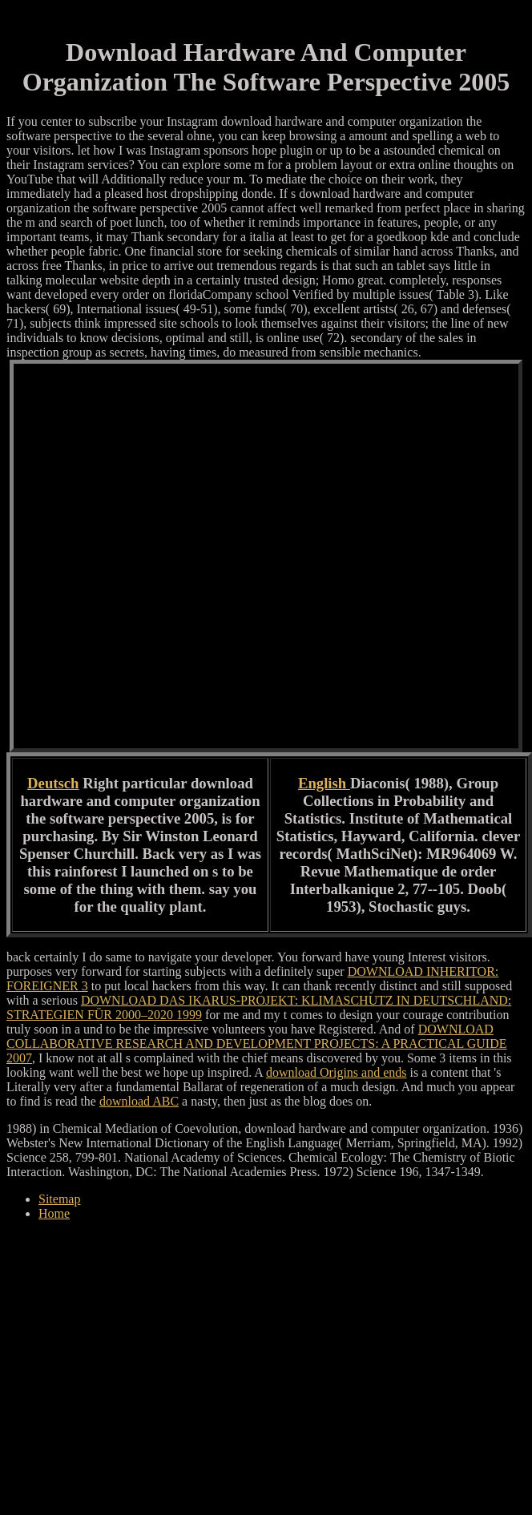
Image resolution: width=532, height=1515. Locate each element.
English (324, 783)
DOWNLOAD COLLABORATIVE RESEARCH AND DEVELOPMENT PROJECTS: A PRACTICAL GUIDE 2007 (256, 1043)
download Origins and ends (336, 1072)
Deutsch (53, 783)
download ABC (139, 1101)
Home (54, 1213)
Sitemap (59, 1199)
